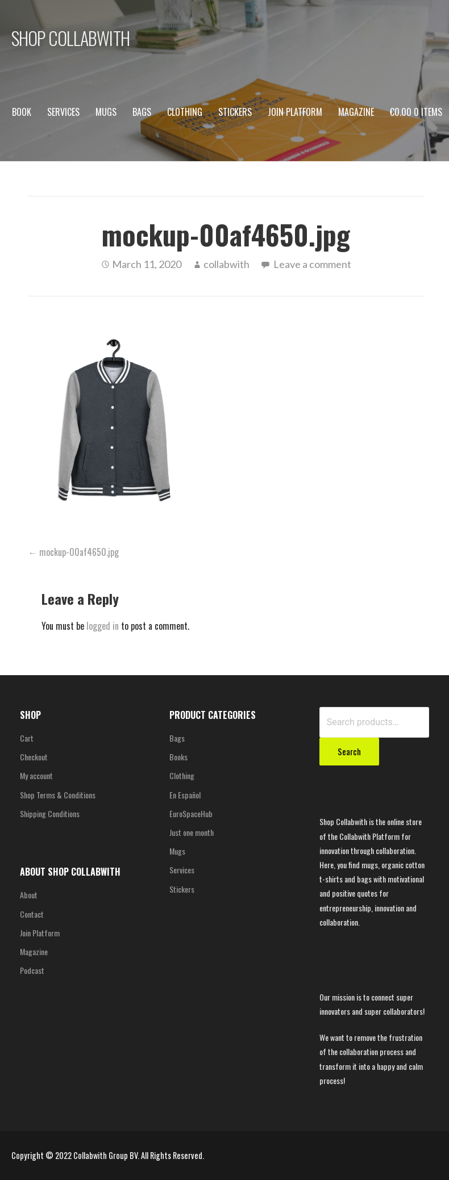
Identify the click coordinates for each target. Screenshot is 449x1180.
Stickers (235, 112)
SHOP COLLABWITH (70, 37)
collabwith (226, 264)
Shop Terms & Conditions (57, 795)
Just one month (191, 832)
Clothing (184, 112)
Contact (32, 914)
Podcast (32, 970)
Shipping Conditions (50, 813)
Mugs (106, 112)
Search (349, 751)
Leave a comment (312, 264)
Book (21, 112)
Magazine (356, 112)
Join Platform (295, 112)
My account (36, 775)
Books (178, 757)
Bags (141, 112)
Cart (27, 738)
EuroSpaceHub (191, 813)
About (29, 895)
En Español (185, 795)
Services (63, 112)
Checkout (34, 757)
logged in (102, 626)
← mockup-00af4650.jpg (73, 552)
